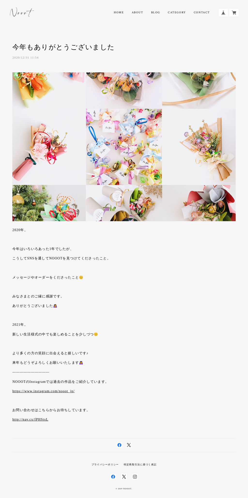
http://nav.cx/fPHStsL (30, 419)
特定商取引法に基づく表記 (140, 464)
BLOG (155, 12)
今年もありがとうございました (63, 47)
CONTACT (202, 12)
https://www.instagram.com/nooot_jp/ (43, 391)
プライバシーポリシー (105, 464)
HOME (119, 12)
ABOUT (137, 12)
